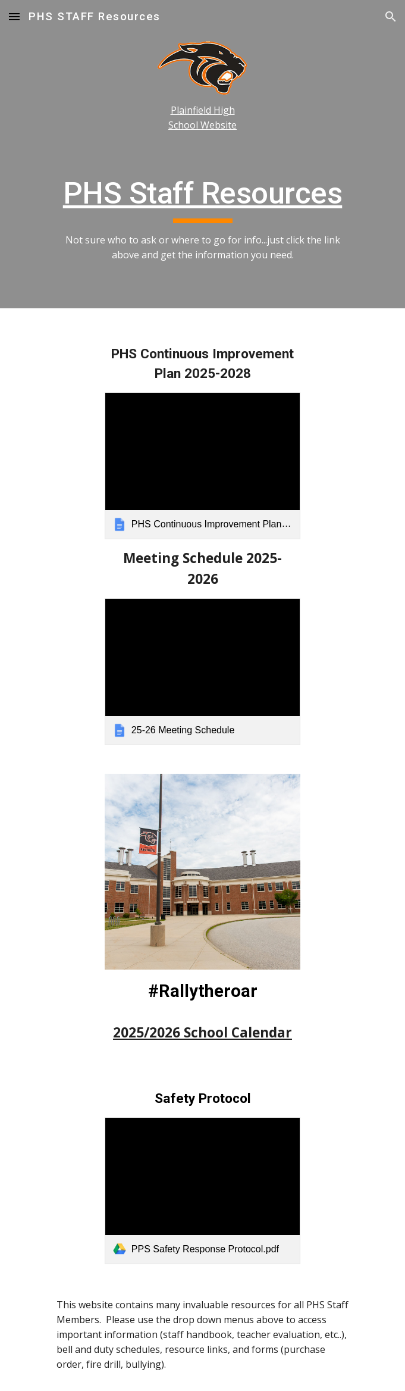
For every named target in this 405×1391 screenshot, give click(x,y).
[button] (14, 16)
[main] (202, 118)
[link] (202, 465)
